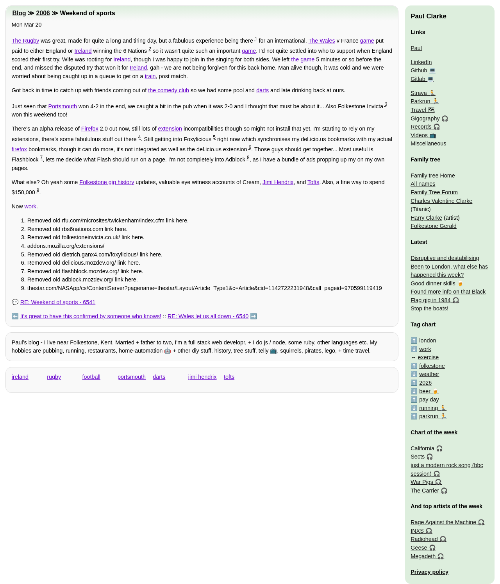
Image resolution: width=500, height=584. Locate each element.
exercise (428, 357)
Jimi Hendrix (277, 182)
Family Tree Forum (434, 192)
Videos (419, 135)
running (428, 408)
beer (424, 391)
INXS (417, 531)
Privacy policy (429, 572)
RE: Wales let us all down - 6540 (208, 316)
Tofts (313, 182)
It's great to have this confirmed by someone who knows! (90, 316)
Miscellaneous (428, 143)
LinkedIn (421, 62)
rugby (54, 377)
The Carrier (425, 490)
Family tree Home (433, 175)
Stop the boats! (429, 308)
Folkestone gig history (106, 182)
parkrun (428, 416)
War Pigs (422, 482)
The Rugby (25, 41)
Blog (19, 13)
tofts (229, 377)
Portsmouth (62, 106)
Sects (418, 456)
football (91, 377)
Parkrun (420, 101)
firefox (19, 149)
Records (421, 127)
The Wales (322, 41)
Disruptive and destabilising (445, 258)
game (367, 41)
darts (262, 90)
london (427, 340)
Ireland (83, 51)
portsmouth (132, 377)
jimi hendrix (202, 377)
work (30, 206)
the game (302, 59)
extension (170, 128)
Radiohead (424, 539)
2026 (425, 383)
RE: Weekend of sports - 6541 (58, 302)
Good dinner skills (433, 283)
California (422, 448)
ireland (20, 377)
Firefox (89, 128)
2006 (43, 13)
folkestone (432, 366)
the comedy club (168, 90)
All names (423, 184)
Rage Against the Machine (443, 522)
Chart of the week (434, 432)
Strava (419, 93)
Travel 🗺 (422, 110)
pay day (429, 399)
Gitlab (418, 79)
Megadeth (423, 556)
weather (429, 374)
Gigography (425, 118)
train (150, 76)
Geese (419, 548)
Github (419, 70)
